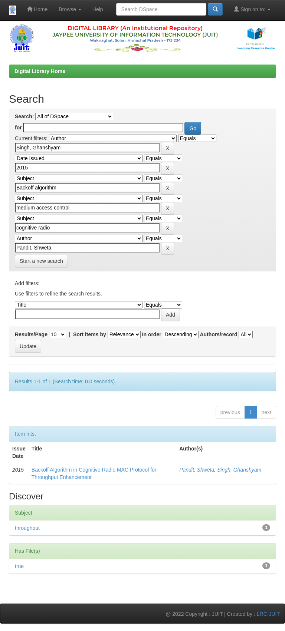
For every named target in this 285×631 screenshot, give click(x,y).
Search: (24, 116)
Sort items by (89, 334)
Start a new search (41, 261)
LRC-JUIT (268, 614)
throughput (27, 528)
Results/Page (31, 334)
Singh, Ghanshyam (239, 470)
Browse (70, 9)
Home (37, 9)
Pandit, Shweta (196, 470)
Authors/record (218, 334)
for (18, 128)
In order (151, 334)
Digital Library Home (39, 71)
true (19, 566)
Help (97, 9)
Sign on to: (252, 9)
